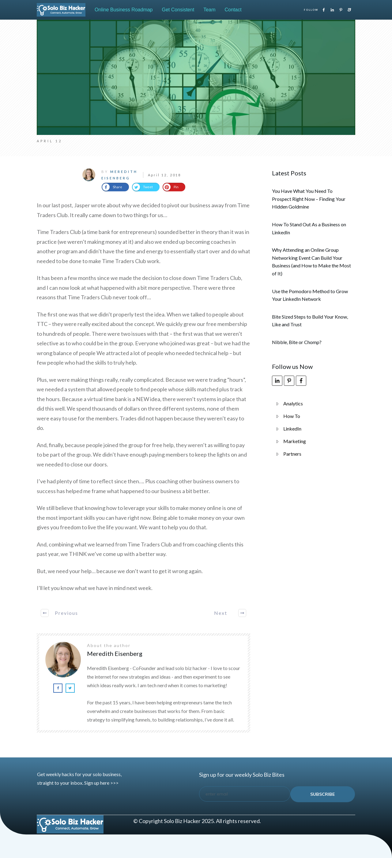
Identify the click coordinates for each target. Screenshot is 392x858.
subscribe (322, 794)
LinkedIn (292, 428)
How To (291, 416)
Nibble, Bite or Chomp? (297, 342)
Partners (292, 454)
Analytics (293, 403)
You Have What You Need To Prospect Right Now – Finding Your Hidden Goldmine (308, 198)
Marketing (294, 441)
